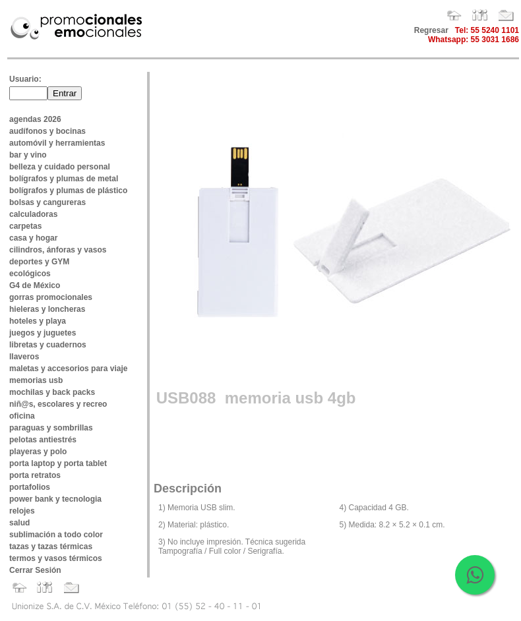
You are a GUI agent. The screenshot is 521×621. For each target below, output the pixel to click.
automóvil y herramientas (57, 143)
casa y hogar (33, 238)
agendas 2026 (35, 119)
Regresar (431, 30)
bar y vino (28, 155)
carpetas (25, 226)
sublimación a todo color (56, 534)
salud (19, 522)
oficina (22, 416)
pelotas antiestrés (43, 439)
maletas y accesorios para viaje (68, 368)
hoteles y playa (37, 321)
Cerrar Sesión (35, 570)
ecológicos (30, 273)
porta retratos (35, 475)
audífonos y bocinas (47, 131)
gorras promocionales (50, 297)
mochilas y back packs (52, 392)
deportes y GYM (39, 261)
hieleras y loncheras (47, 309)
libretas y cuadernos (47, 344)
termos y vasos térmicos (55, 558)
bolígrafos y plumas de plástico (68, 190)
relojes (22, 511)
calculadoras (33, 214)
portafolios (29, 487)
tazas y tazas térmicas (50, 546)
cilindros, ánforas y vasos (57, 249)
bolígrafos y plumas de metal (63, 178)
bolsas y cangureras (47, 202)
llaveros (24, 356)
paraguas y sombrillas (51, 427)
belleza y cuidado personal (59, 166)
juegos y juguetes (42, 333)
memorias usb (36, 380)
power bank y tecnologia (55, 499)
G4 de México (34, 285)
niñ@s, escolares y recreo (58, 404)
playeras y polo (38, 451)
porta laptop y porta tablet (58, 463)
